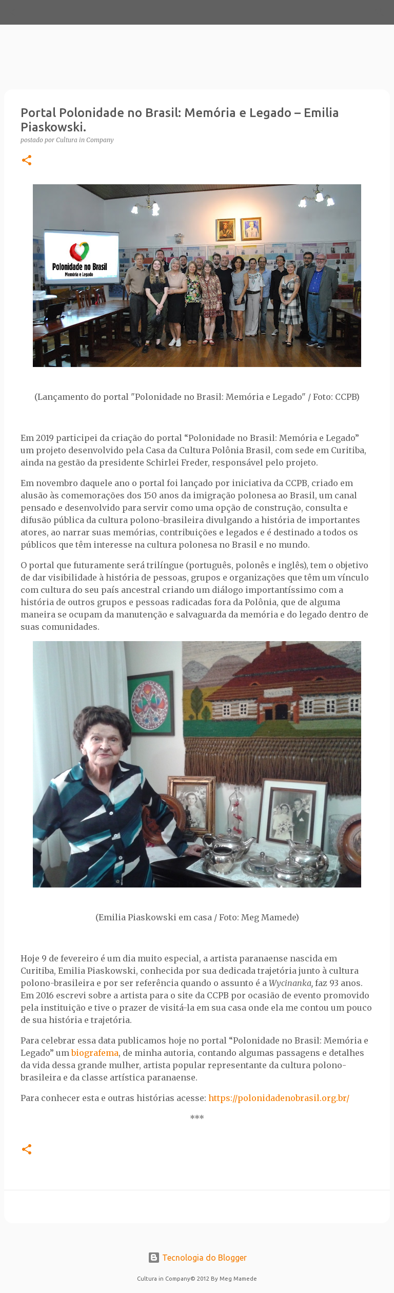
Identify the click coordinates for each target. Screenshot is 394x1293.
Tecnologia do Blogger (197, 1257)
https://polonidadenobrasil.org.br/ (278, 1098)
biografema (95, 1053)
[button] (27, 161)
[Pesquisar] (43, 12)
